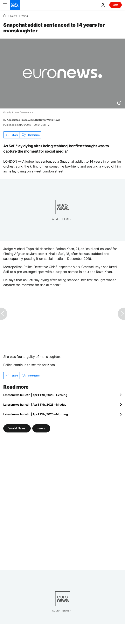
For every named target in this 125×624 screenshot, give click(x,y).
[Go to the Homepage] (15, 5)
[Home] (4, 15)
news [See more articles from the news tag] (41, 428)
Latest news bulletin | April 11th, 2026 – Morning (35, 414)
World (24, 16)
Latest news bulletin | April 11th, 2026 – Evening (35, 395)
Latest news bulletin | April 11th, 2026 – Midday (34, 404)
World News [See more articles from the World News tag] (17, 428)
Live (115, 5)
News (13, 16)
